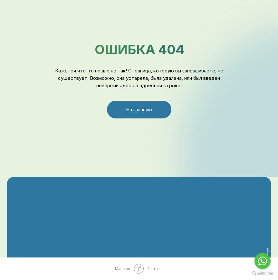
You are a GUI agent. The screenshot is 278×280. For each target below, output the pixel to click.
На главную (139, 109)
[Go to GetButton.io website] (262, 273)
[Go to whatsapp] (262, 261)
